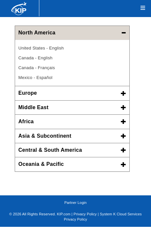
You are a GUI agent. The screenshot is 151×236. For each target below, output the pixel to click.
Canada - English (35, 57)
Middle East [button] (72, 107)
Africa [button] (72, 121)
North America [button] (72, 32)
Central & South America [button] (72, 150)
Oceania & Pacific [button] (72, 164)
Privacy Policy (85, 214)
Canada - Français (36, 67)
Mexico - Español (35, 77)
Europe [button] (72, 93)
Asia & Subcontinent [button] (72, 136)
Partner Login (75, 203)
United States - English (41, 48)
